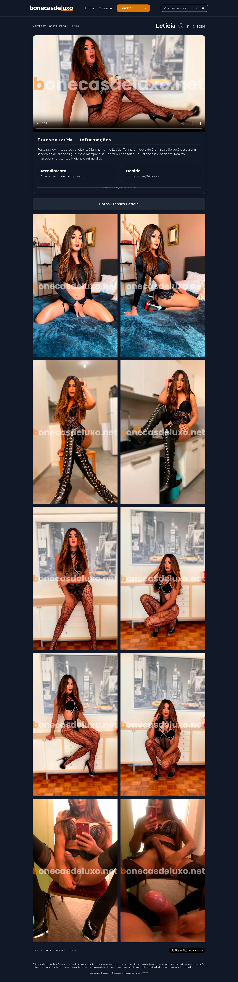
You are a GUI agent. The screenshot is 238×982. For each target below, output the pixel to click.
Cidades (134, 8)
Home (89, 8)
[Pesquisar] (203, 8)
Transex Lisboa (54, 950)
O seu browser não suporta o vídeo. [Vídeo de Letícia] (119, 83)
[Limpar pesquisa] (196, 8)
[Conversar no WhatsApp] (180, 26)
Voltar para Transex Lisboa (49, 26)
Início (36, 950)
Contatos (105, 8)
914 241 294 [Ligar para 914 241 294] (195, 27)
